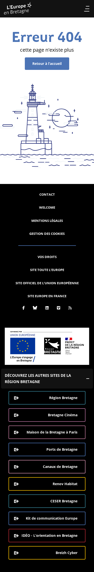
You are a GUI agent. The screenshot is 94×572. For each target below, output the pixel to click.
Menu (86, 9)
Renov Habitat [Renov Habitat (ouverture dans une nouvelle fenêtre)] (65, 483)
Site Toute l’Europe (47, 270)
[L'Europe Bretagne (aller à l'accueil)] (18, 8)
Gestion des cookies (47, 233)
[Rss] (70, 307)
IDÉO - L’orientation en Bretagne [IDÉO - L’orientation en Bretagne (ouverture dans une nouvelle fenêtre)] (49, 535)
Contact (47, 194)
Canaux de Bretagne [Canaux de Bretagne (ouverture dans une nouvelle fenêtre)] (60, 466)
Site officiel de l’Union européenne (47, 283)
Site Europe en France (47, 296)
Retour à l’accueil (47, 63)
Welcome (47, 207)
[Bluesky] (35, 307)
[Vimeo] (58, 307)
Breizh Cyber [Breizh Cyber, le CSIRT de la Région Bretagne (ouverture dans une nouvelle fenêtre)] (66, 552)
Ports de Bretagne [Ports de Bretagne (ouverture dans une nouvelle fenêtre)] (61, 449)
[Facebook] (23, 307)
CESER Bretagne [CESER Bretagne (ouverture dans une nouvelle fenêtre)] (63, 501)
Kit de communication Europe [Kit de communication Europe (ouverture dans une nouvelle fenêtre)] (51, 518)
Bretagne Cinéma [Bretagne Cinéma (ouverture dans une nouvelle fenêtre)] (62, 415)
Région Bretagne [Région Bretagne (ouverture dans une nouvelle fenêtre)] (63, 397)
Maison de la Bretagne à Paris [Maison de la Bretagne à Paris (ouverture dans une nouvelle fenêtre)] (52, 432)
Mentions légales (47, 220)
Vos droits (47, 257)
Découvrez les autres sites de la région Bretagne (38, 378)
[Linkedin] (47, 307)
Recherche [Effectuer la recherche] (77, 9)
